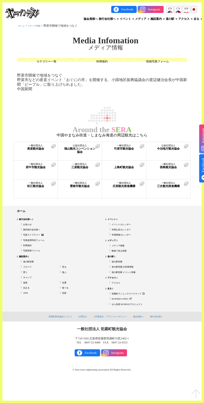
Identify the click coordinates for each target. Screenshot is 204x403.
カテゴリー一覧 (46, 62)
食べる (66, 305)
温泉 (26, 298)
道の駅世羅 (30, 272)
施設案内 (157, 18)
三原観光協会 (80, 168)
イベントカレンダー (124, 227)
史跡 (65, 311)
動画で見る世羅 (122, 259)
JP (194, 8)
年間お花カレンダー (124, 233)
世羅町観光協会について (53, 337)
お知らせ (28, 227)
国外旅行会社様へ (34, 233)
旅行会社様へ (109, 18)
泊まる (27, 305)
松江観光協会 (35, 187)
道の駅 (171, 18)
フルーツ (28, 279)
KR (186, 8)
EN (170, 8)
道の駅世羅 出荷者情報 (126, 279)
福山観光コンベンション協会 (80, 152)
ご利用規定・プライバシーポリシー (111, 337)
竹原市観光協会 (124, 150)
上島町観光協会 (124, 168)
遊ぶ (65, 285)
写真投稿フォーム (34, 259)
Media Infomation (106, 40)
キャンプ (28, 292)
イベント (127, 18)
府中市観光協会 (35, 168)
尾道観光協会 (35, 150)
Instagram (154, 9)
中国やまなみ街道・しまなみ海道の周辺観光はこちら (102, 135)
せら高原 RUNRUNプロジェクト (132, 324)
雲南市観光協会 (80, 187)
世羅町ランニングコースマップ (133, 311)
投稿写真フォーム (157, 62)
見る (65, 279)
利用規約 (102, 62)
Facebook (127, 9)
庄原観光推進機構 (124, 189)
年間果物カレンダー (124, 240)
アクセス (185, 18)
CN (178, 8)
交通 (65, 298)
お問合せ (79, 337)
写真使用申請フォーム (37, 246)
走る (198, 18)
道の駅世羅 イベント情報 (128, 285)
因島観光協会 (168, 168)
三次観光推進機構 (168, 189)
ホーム (22, 25)
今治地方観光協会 (168, 152)
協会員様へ (91, 18)
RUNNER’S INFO (124, 318)
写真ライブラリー (36, 240)
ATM (26, 311)
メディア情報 (38, 25)
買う (26, 285)
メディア (142, 18)
